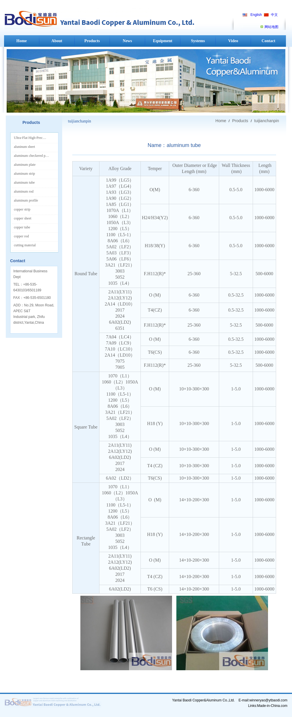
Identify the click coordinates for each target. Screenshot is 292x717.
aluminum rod (24, 191)
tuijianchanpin (266, 120)
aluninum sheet (24, 147)
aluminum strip (24, 174)
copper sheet (22, 218)
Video (233, 41)
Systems (198, 41)
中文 (274, 15)
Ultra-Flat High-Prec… (30, 138)
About (56, 41)
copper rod (21, 236)
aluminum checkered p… (31, 156)
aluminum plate (25, 165)
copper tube (22, 227)
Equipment (162, 41)
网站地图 (271, 27)
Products (92, 41)
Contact (268, 41)
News (127, 41)
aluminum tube (24, 182)
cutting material (25, 245)
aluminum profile (26, 200)
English (256, 15)
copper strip (22, 209)
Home (21, 41)
